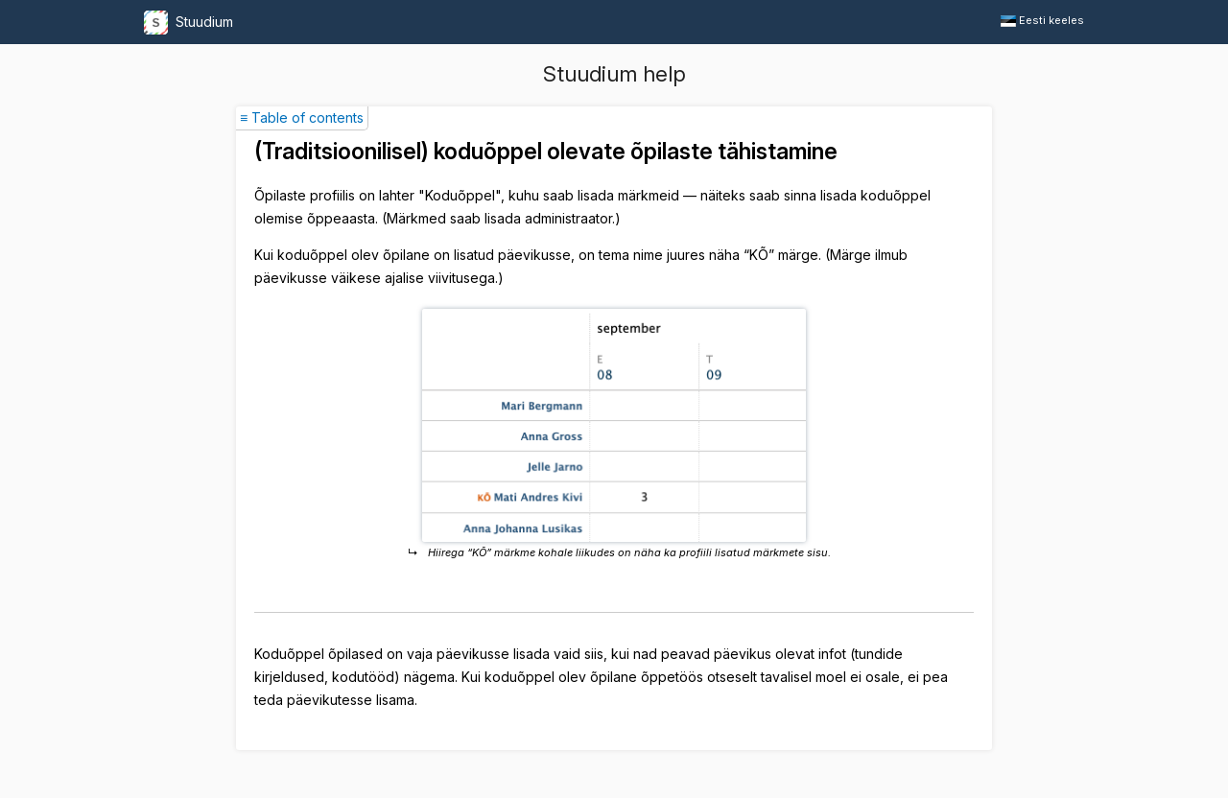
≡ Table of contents (302, 117)
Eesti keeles (1042, 20)
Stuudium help (614, 73)
